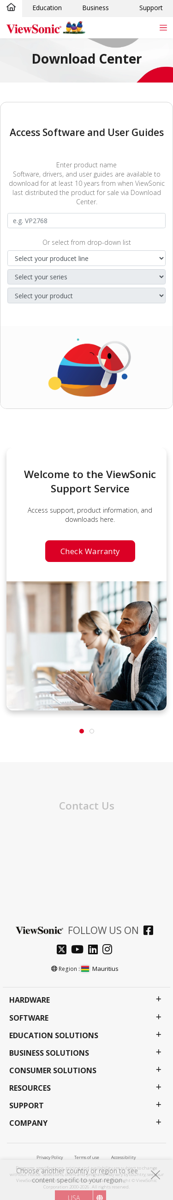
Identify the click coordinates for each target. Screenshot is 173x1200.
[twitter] (64, 950)
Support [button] (26, 1105)
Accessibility (123, 1157)
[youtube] (79, 950)
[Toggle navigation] (163, 27)
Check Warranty (90, 551)
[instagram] (109, 950)
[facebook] (150, 931)
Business (95, 7)
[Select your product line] (86, 258)
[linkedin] (95, 950)
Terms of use (86, 1157)
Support (151, 7)
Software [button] (28, 1018)
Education (47, 7)
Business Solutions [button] (49, 1053)
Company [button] (28, 1123)
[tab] (81, 731)
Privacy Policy (49, 1157)
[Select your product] (86, 295)
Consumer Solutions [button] (52, 1070)
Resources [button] (30, 1088)
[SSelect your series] (86, 277)
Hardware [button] (29, 1000)
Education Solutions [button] (53, 1035)
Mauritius (100, 968)
